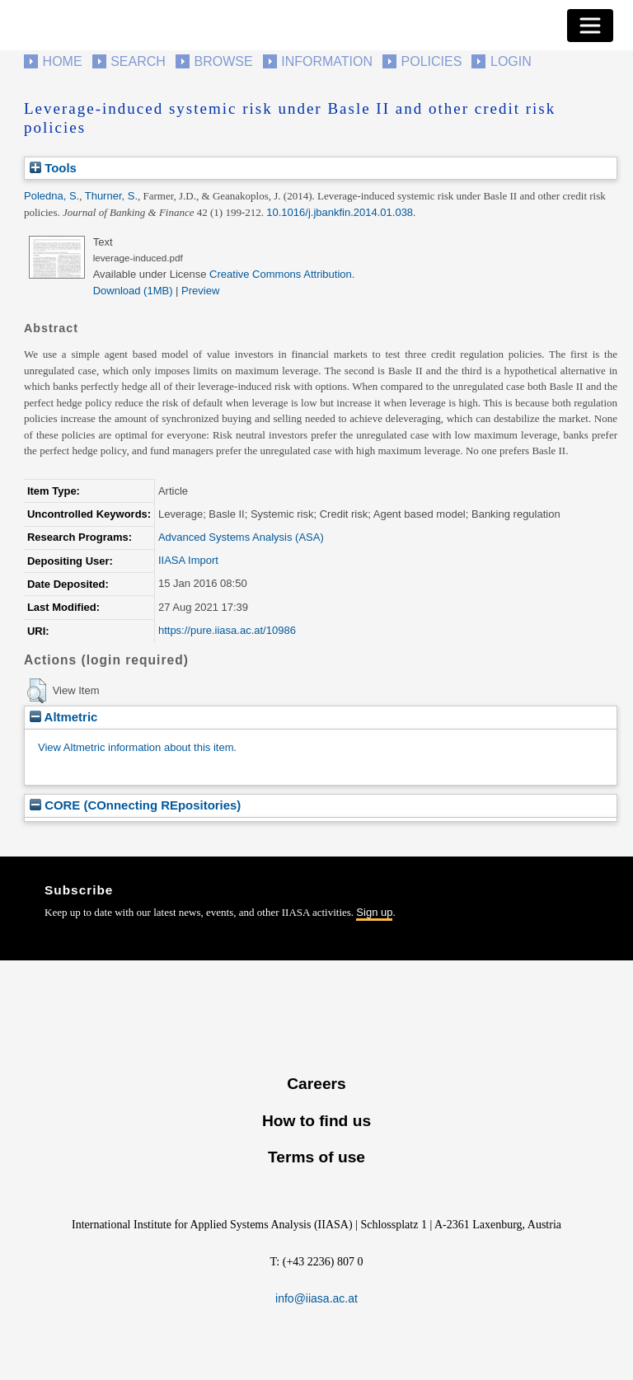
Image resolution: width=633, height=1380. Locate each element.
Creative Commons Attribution (280, 274)
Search (138, 61)
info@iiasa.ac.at (316, 1298)
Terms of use (316, 1157)
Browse (223, 61)
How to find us (316, 1120)
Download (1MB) (133, 290)
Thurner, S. (111, 196)
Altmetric (63, 717)
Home (62, 61)
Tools (53, 168)
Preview (200, 290)
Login (511, 61)
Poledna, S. (51, 196)
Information (327, 61)
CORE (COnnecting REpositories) (135, 805)
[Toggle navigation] (590, 25)
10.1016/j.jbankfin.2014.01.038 (339, 212)
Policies (431, 61)
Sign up (374, 912)
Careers (316, 1083)
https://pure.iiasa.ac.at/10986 (227, 630)
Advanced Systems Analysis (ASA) (241, 537)
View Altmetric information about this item (135, 747)
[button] (36, 690)
